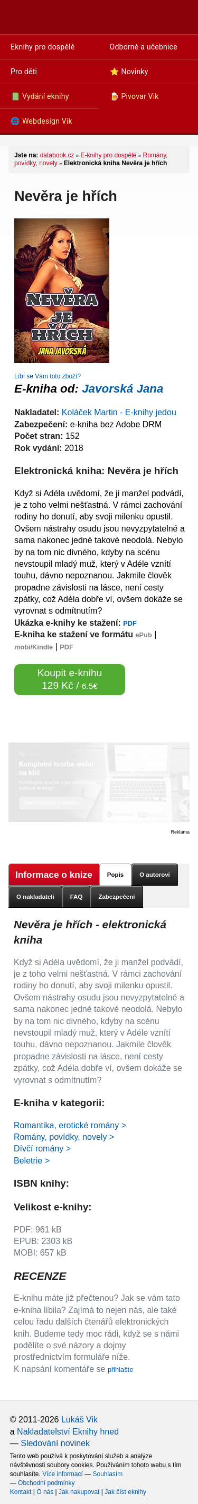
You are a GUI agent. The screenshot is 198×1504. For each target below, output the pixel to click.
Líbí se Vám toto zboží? (47, 376)
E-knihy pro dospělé (108, 155)
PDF (130, 623)
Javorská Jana (122, 388)
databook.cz (57, 155)
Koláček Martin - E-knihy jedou (119, 412)
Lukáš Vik (79, 1419)
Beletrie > (32, 1160)
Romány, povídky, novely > (64, 1136)
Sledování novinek (55, 1443)
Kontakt (21, 1492)
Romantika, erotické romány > (70, 1125)
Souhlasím (108, 1474)
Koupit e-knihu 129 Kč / (69, 679)
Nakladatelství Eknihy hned (68, 1431)
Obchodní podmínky (46, 1483)
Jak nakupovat (79, 1492)
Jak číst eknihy (125, 1492)
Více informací (62, 1474)
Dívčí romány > (42, 1148)
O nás (44, 1492)
